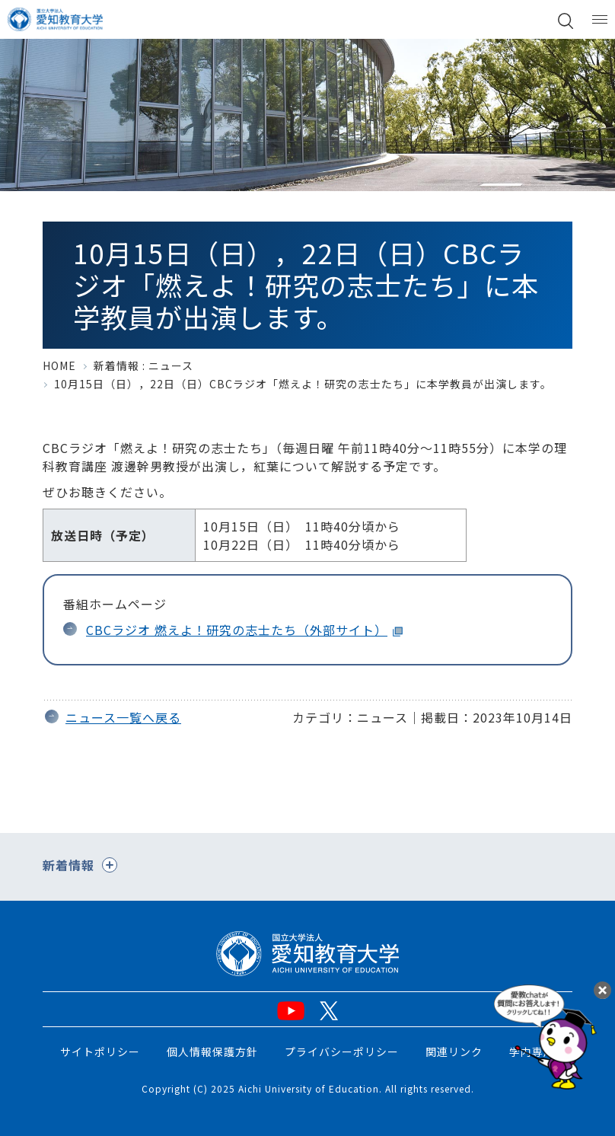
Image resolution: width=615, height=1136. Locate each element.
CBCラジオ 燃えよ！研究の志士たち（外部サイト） (236, 630)
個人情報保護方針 (212, 1051)
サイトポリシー (100, 1051)
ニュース (170, 365)
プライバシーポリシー (342, 1051)
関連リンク (454, 1051)
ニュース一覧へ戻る (123, 717)
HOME (59, 365)
